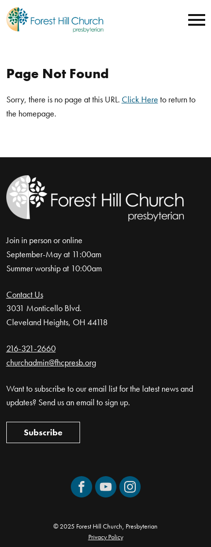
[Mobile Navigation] (194, 20)
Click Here (140, 99)
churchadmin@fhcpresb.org (51, 362)
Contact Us (24, 294)
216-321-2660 (31, 348)
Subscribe (43, 432)
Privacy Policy (105, 536)
